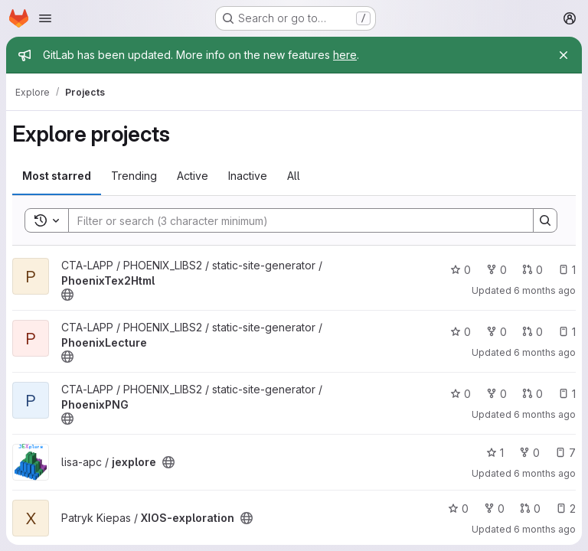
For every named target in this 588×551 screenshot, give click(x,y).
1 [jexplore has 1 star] (495, 452)
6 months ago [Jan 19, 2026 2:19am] (545, 414)
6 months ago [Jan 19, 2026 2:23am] (545, 290)
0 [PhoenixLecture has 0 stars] (460, 331)
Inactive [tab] (247, 175)
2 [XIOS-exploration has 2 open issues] (566, 508)
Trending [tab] (134, 175)
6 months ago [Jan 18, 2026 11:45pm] (545, 473)
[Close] (563, 55)
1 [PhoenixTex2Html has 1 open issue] (567, 269)
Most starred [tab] (56, 175)
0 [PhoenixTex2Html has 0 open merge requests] (532, 269)
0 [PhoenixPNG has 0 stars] (460, 393)
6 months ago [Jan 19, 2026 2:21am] (545, 352)
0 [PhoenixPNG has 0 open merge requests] (532, 393)
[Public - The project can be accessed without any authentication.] (67, 295)
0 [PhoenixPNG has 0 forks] (496, 393)
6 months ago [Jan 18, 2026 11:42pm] (545, 529)
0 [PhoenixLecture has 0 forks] (496, 331)
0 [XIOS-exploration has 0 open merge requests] (530, 508)
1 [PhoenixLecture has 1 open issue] (567, 331)
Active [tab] (192, 175)
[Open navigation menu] (45, 18)
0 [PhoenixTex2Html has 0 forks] (496, 269)
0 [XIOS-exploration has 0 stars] (458, 508)
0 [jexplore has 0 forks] (529, 452)
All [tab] (293, 175)
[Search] (293, 220)
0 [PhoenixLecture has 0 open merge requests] (532, 331)
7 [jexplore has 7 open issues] (565, 452)
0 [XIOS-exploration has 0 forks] (494, 508)
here (345, 54)
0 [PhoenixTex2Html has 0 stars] (460, 269)
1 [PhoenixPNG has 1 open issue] (567, 393)
